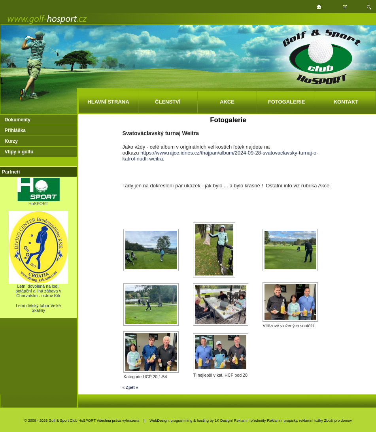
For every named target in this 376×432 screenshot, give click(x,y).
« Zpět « (130, 387)
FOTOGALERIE (286, 102)
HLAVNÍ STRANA (108, 102)
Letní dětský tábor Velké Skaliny (38, 308)
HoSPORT (38, 201)
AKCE (227, 102)
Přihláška (15, 130)
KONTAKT (346, 102)
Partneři (11, 172)
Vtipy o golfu (19, 152)
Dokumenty (17, 120)
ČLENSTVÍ (167, 102)
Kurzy (11, 141)
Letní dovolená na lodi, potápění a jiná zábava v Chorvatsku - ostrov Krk (38, 289)
